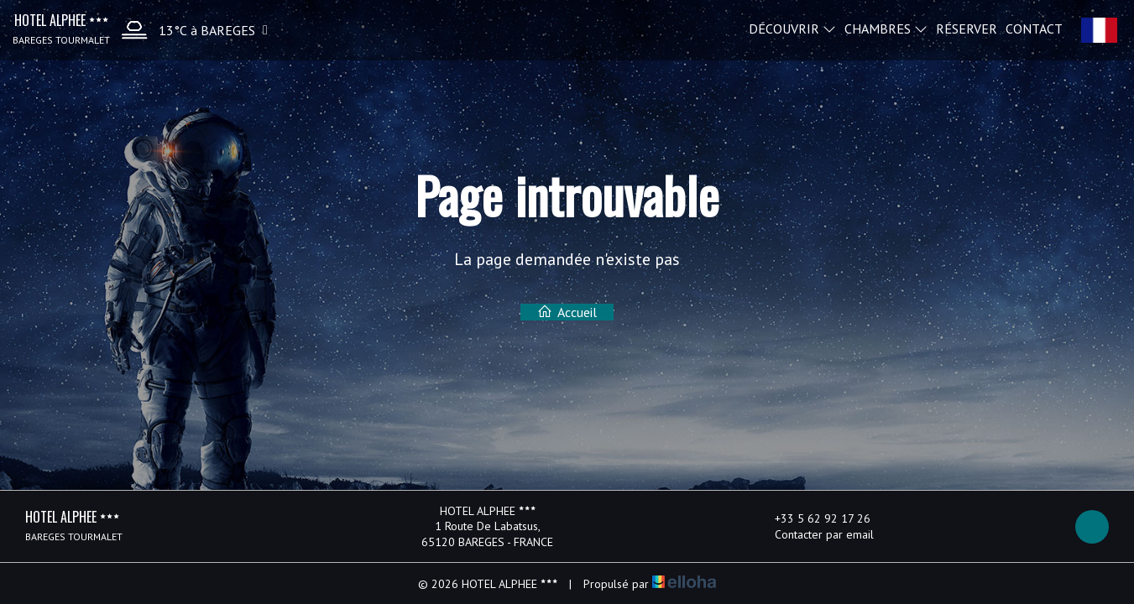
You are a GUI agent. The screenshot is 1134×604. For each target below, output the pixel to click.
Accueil (567, 312)
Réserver (966, 27)
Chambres (886, 27)
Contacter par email (814, 534)
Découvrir (792, 27)
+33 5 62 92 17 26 (812, 518)
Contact (1034, 27)
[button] (190, 29)
